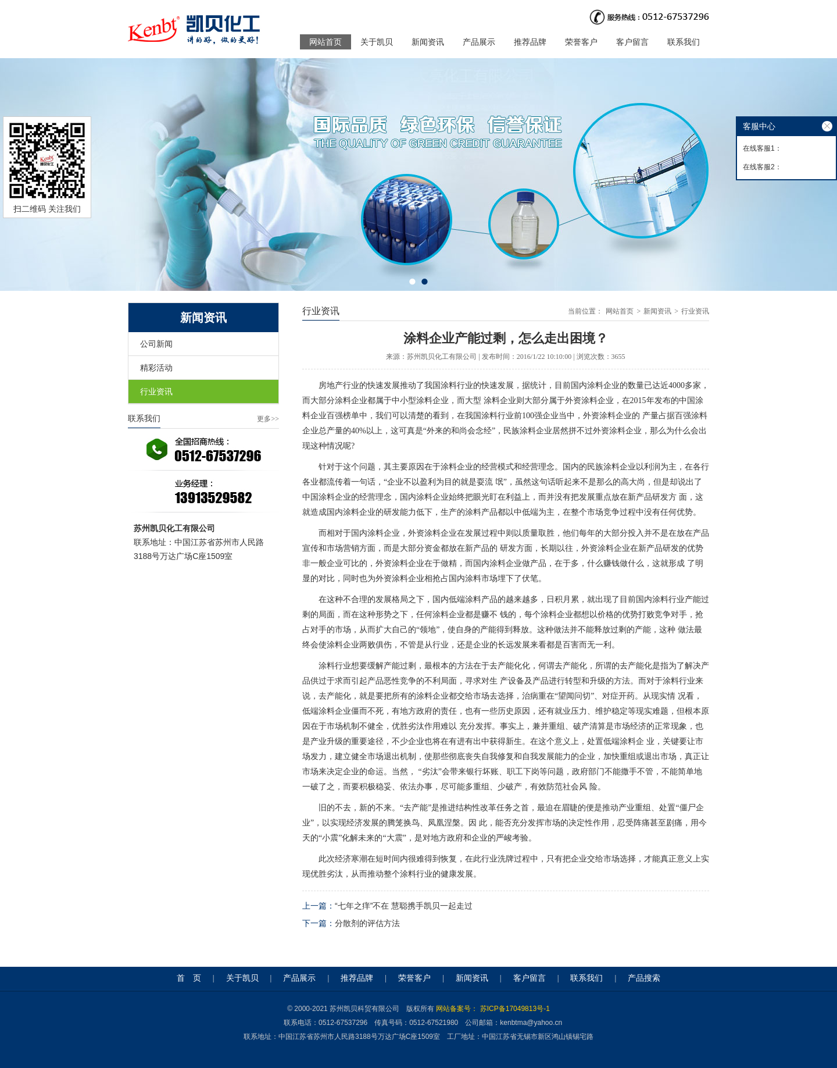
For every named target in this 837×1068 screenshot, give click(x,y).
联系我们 (683, 42)
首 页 (189, 978)
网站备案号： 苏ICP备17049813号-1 (492, 1009)
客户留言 (632, 42)
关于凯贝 (376, 42)
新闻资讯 (428, 42)
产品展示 (479, 42)
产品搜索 (644, 978)
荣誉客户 (581, 42)
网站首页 (325, 42)
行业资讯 (156, 391)
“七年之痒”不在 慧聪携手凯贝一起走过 (404, 905)
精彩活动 (156, 367)
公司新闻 (156, 343)
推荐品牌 (530, 42)
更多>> (268, 419)
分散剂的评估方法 (367, 923)
